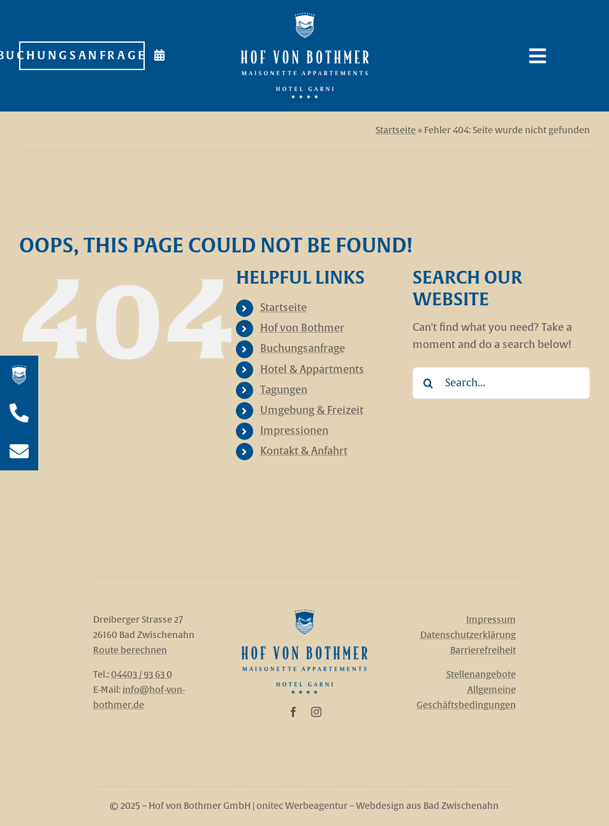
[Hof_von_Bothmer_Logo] (304, 614)
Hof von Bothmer (302, 328)
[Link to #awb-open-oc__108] (554, 56)
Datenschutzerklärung (468, 635)
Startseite (396, 130)
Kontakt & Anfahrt (304, 451)
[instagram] (316, 712)
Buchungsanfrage (302, 348)
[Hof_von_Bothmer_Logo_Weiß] (305, 17)
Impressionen (294, 430)
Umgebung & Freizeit (311, 410)
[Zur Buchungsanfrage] (82, 56)
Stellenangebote (481, 674)
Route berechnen (130, 650)
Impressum (491, 619)
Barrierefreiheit (483, 650)
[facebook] (293, 712)
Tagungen (283, 390)
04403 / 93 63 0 (141, 674)
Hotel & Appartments (312, 369)
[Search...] (501, 383)
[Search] (428, 383)
